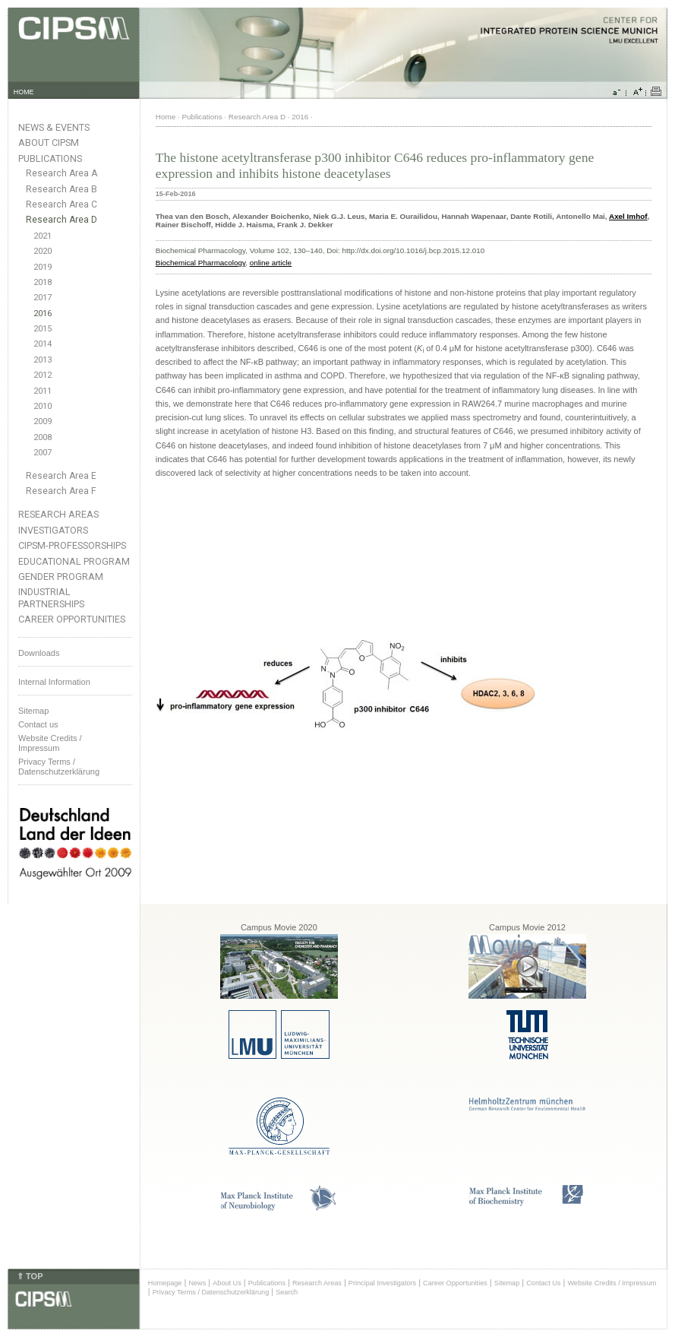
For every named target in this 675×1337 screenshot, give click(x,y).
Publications (50, 158)
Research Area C (61, 204)
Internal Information (54, 681)
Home (165, 116)
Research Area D (61, 219)
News (197, 1283)
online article (271, 262)
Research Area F (61, 491)
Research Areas (58, 514)
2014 (42, 344)
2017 (42, 298)
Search (287, 1292)
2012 (42, 375)
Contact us (38, 724)
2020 (42, 251)
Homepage (165, 1283)
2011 (42, 391)
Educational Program (74, 561)
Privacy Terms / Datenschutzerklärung (58, 766)
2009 (42, 421)
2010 (42, 406)
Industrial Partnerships (51, 597)
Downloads (38, 652)
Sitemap (33, 710)
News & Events (54, 127)
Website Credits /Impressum (50, 742)
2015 (42, 329)
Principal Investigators (382, 1283)
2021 (42, 236)
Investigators (53, 530)
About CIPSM (48, 142)
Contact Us (543, 1283)
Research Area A (61, 173)
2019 (42, 267)
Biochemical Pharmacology (200, 262)
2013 (42, 360)
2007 (42, 453)
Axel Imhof (628, 216)
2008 (42, 437)
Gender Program (60, 576)
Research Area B (61, 189)
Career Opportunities (71, 619)
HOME (24, 92)
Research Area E (61, 475)
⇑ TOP (30, 1276)
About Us (227, 1283)
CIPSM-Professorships (72, 545)
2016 (42, 313)
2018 (42, 282)
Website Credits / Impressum (611, 1283)
